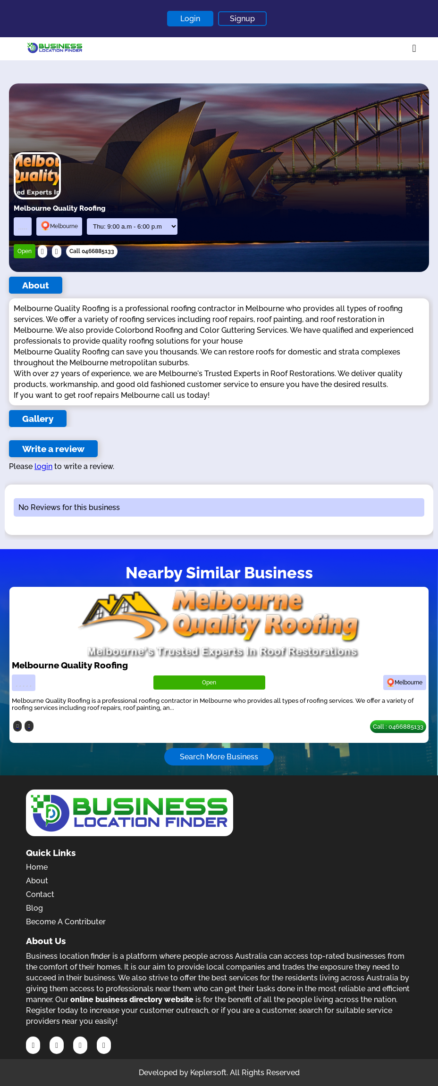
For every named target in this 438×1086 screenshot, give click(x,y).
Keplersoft (208, 1072)
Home (37, 867)
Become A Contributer (66, 921)
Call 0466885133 (91, 251)
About (37, 880)
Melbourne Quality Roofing (70, 665)
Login (190, 18)
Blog (34, 908)
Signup (242, 18)
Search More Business (219, 756)
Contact (40, 894)
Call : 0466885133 (398, 726)
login (43, 466)
